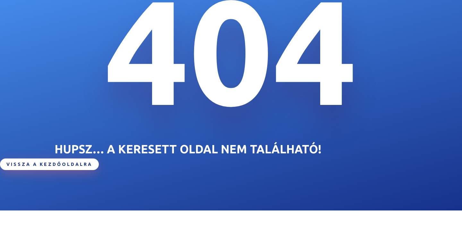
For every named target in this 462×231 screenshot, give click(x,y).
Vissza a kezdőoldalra (49, 164)
